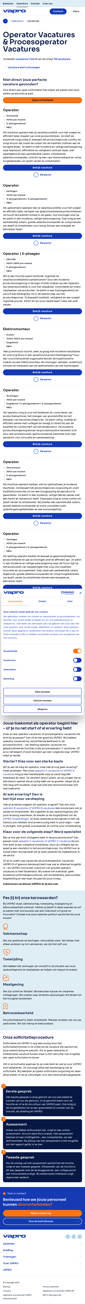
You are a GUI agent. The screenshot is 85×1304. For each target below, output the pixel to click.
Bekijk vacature (42, 167)
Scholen (35, 3)
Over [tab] (70, 601)
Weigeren (42, 709)
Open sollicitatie (42, 100)
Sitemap (6, 1287)
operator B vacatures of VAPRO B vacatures (29, 808)
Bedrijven (8, 3)
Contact (58, 11)
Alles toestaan (42, 692)
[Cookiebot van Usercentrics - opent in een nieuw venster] (61, 593)
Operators (22, 3)
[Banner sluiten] (81, 593)
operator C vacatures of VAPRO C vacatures (44, 841)
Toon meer (42, 1244)
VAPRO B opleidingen (16, 818)
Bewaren (45, 174)
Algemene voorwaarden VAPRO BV (58, 1291)
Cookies (7, 1291)
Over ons (47, 3)
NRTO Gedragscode (52, 1295)
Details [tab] (42, 601)
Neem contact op (41, 1213)
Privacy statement (51, 1287)
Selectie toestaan (42, 700)
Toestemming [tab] (15, 601)
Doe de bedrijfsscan (41, 1221)
